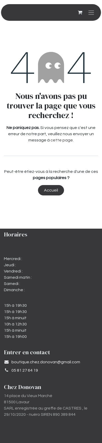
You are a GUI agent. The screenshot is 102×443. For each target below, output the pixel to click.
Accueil (51, 190)
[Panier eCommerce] (80, 12)
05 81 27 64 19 (24, 370)
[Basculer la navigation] (91, 12)
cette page (61, 140)
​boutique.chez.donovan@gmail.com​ (45, 362)
